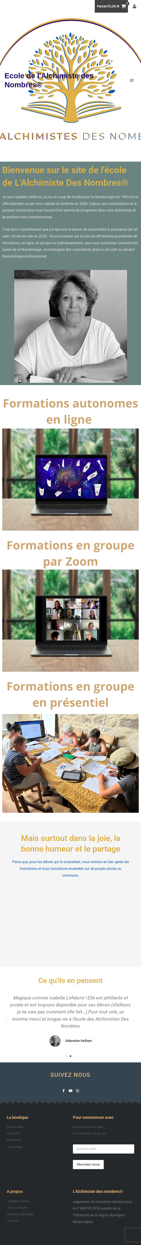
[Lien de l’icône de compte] (134, 6)
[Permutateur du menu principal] (131, 80)
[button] (7, 1020)
